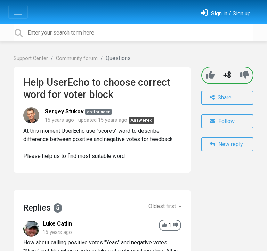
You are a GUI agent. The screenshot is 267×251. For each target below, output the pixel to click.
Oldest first (162, 206)
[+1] (210, 75)
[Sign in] (225, 13)
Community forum (77, 58)
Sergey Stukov (64, 111)
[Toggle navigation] (18, 12)
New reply (226, 144)
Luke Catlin (57, 223)
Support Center (31, 58)
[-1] (244, 75)
